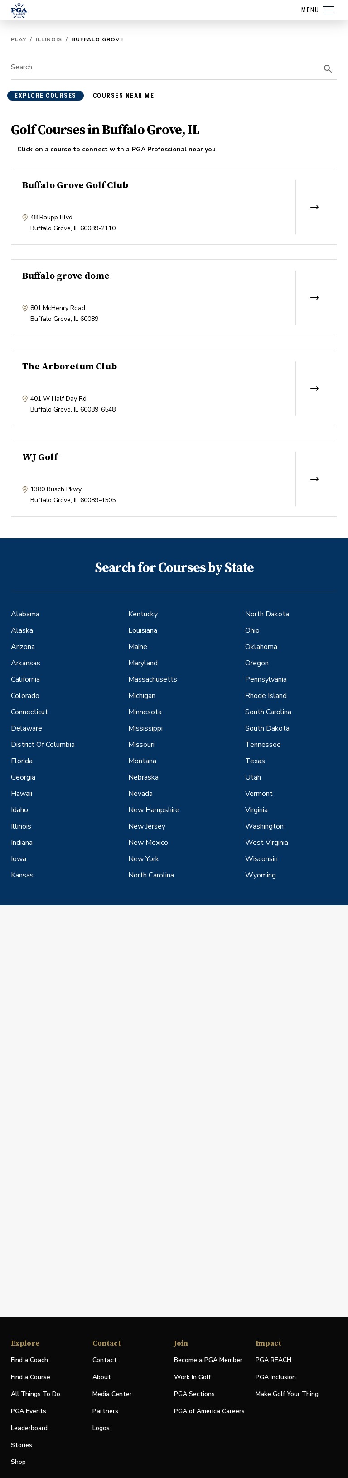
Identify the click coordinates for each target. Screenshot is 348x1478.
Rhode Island (266, 696)
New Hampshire (153, 810)
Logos (101, 1428)
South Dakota (267, 728)
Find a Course (30, 1377)
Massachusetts (152, 679)
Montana (142, 761)
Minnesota (145, 712)
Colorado (25, 696)
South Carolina (268, 712)
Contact (104, 1360)
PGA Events (28, 1411)
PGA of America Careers (209, 1411)
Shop (18, 1462)
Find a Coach (29, 1360)
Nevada (140, 794)
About (101, 1377)
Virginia (256, 810)
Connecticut (29, 712)
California (25, 679)
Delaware (26, 728)
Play (18, 39)
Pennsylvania (266, 679)
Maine (137, 647)
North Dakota (267, 614)
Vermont (259, 794)
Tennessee (263, 745)
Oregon (257, 663)
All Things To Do (35, 1394)
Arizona (23, 647)
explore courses (45, 95)
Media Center (112, 1394)
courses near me (124, 95)
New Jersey (146, 826)
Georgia (23, 777)
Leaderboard (29, 1428)
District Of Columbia (43, 745)
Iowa (18, 859)
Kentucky (143, 614)
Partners (105, 1411)
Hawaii (21, 794)
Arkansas (25, 663)
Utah (253, 777)
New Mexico (148, 843)
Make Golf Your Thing (287, 1394)
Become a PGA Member (208, 1360)
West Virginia (266, 843)
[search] (328, 69)
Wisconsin (261, 859)
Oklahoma (261, 647)
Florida (22, 761)
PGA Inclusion (276, 1377)
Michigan (141, 696)
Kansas (22, 875)
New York (143, 859)
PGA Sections (194, 1394)
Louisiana (142, 630)
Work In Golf (192, 1377)
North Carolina (151, 875)
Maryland (143, 663)
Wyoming (260, 875)
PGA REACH (273, 1360)
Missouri (141, 745)
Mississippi (145, 728)
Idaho (19, 810)
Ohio (252, 630)
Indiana (22, 843)
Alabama (25, 614)
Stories (21, 1445)
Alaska (22, 630)
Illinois (49, 39)
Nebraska (143, 777)
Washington (264, 826)
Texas (255, 761)
